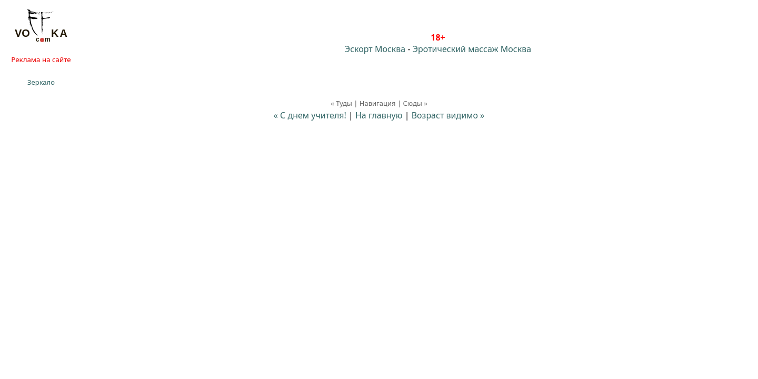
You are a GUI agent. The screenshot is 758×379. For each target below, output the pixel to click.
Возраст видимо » (448, 115)
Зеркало (41, 82)
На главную (379, 115)
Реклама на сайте (41, 59)
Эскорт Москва (375, 49)
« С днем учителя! (310, 115)
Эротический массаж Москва (472, 49)
